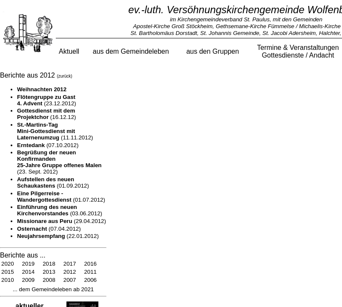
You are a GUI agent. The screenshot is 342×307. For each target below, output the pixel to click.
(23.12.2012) (46, 100)
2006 (90, 280)
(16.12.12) (46, 113)
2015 (7, 272)
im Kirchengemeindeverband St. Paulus (220, 19)
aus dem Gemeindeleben (131, 51)
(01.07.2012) (61, 196)
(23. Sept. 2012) (59, 162)
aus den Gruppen (212, 51)
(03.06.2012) (59, 210)
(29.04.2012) (61, 221)
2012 (69, 272)
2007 (69, 280)
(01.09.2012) (53, 182)
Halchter (329, 33)
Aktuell (69, 51)
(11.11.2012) (55, 131)
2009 (28, 280)
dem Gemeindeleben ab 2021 (55, 289)
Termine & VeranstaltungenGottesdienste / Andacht (298, 51)
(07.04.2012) (49, 229)
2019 (28, 264)
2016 (90, 264)
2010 (7, 280)
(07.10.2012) (47, 145)
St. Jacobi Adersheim (289, 33)
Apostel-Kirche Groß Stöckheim (173, 26)
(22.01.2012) (58, 236)
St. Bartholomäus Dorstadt (163, 33)
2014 (28, 272)
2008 (49, 280)
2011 (90, 272)
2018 (49, 264)
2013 (49, 272)
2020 (7, 264)
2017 (69, 264)
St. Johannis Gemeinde (229, 33)
